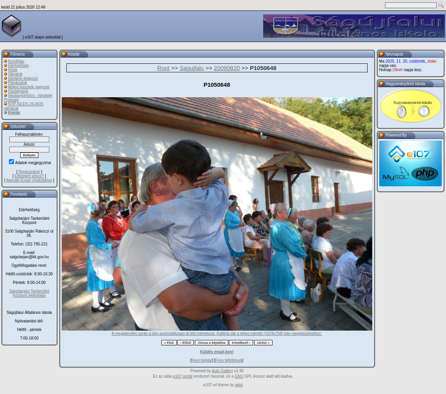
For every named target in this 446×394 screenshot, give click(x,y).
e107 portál (183, 376)
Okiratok (15, 74)
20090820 (227, 68)
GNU (239, 376)
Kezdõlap (16, 61)
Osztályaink (18, 91)
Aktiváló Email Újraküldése (29, 180)
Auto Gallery (222, 371)
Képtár (14, 112)
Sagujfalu (192, 68)
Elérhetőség (18, 65)
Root (163, 68)
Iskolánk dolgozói (23, 78)
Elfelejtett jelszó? (29, 176)
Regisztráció (29, 172)
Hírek (12, 70)
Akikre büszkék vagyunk (28, 87)
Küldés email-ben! (217, 352)
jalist (239, 385)
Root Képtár (201, 360)
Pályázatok (17, 83)
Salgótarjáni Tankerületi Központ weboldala (29, 293)
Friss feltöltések (228, 360)
